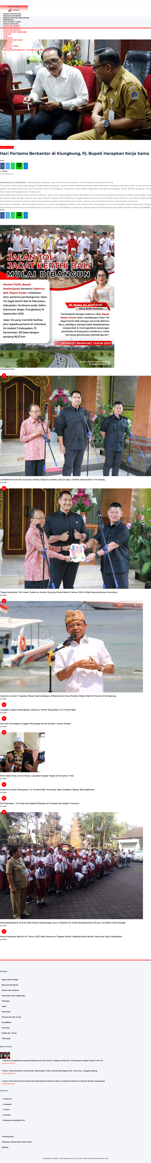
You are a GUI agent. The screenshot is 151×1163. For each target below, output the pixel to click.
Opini (5, 36)
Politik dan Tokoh (10, 46)
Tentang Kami (8, 1137)
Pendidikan (8, 42)
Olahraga (7, 34)
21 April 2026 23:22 (8, 1073)
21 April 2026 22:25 (8, 1084)
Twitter (6, 1110)
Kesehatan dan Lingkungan (16, 18)
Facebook (7, 1099)
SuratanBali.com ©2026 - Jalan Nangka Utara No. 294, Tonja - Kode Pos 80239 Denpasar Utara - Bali (75, 1158)
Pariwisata (7, 38)
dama (5, 171)
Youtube (6, 1115)
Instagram (7, 1104)
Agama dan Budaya (11, 26)
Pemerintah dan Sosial (13, 40)
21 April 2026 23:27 (8, 1063)
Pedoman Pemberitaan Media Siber (17, 1142)
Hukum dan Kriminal (11, 30)
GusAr (4, 482)
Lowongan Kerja (44, 50)
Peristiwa (7, 44)
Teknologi (7, 48)
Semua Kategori (10, 24)
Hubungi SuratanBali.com (13, 50)
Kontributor (31, 50)
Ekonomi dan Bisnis (11, 28)
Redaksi (5, 1147)
